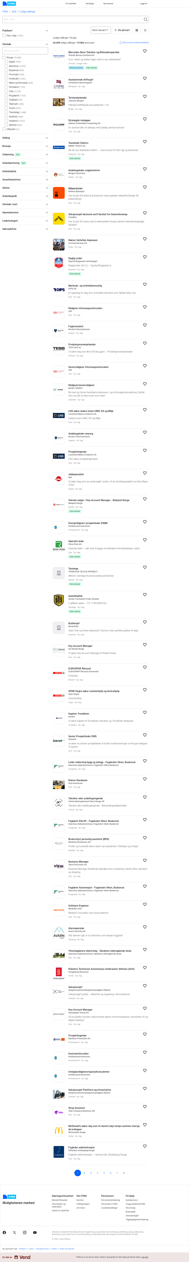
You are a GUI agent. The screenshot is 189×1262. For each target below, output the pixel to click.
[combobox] (75, 19)
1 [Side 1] (77, 1172)
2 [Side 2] (84, 1172)
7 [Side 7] (117, 1172)
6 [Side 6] (110, 1172)
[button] (122, 30)
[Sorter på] (101, 30)
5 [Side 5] (104, 1172)
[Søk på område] (25, 50)
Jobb (13, 11)
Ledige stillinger (27, 11)
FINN (5, 11)
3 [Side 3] (91, 1172)
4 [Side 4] (97, 1172)
